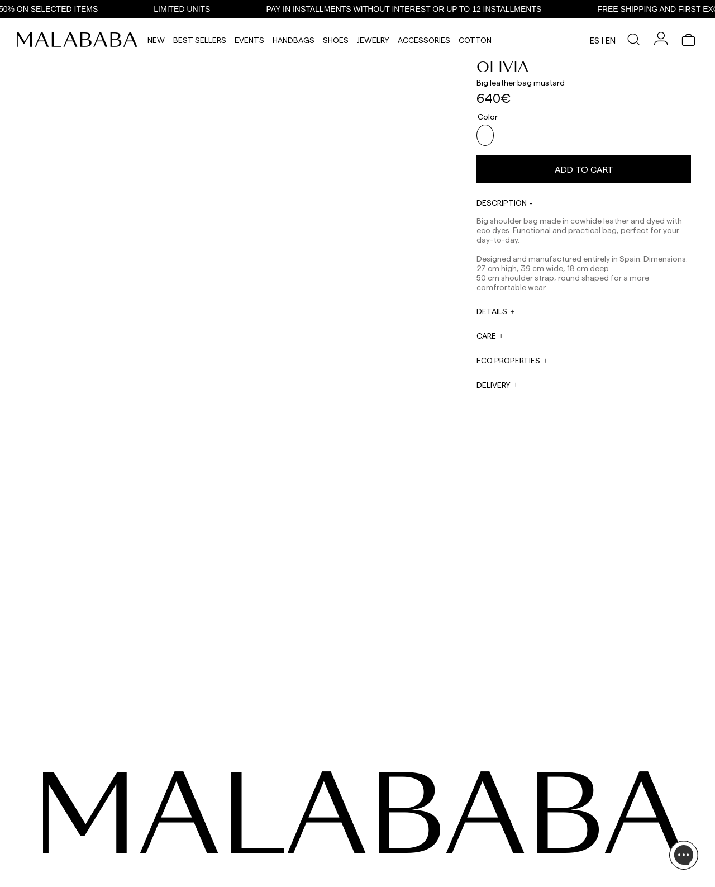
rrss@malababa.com (387, 851)
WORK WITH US (379, 868)
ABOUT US (574, 811)
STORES (571, 825)
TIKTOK (72, 825)
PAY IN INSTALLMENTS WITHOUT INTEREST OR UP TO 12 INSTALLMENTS (417, 8)
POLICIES (573, 865)
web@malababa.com (287, 841)
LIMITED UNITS (196, 8)
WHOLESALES (376, 811)
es (594, 40)
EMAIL (263, 833)
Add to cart (584, 164)
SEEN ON (77, 794)
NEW (156, 40)
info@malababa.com (287, 862)
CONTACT (273, 794)
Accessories (424, 40)
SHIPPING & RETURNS (592, 852)
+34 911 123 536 (276, 819)
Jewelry (373, 40)
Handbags (293, 40)
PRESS (365, 840)
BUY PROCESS (581, 838)
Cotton (475, 40)
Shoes (336, 40)
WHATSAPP (271, 811)
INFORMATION (584, 794)
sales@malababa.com (389, 823)
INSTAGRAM (80, 811)
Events (249, 40)
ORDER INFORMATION (288, 854)
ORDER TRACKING (283, 875)
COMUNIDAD (81, 838)
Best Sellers (199, 40)
